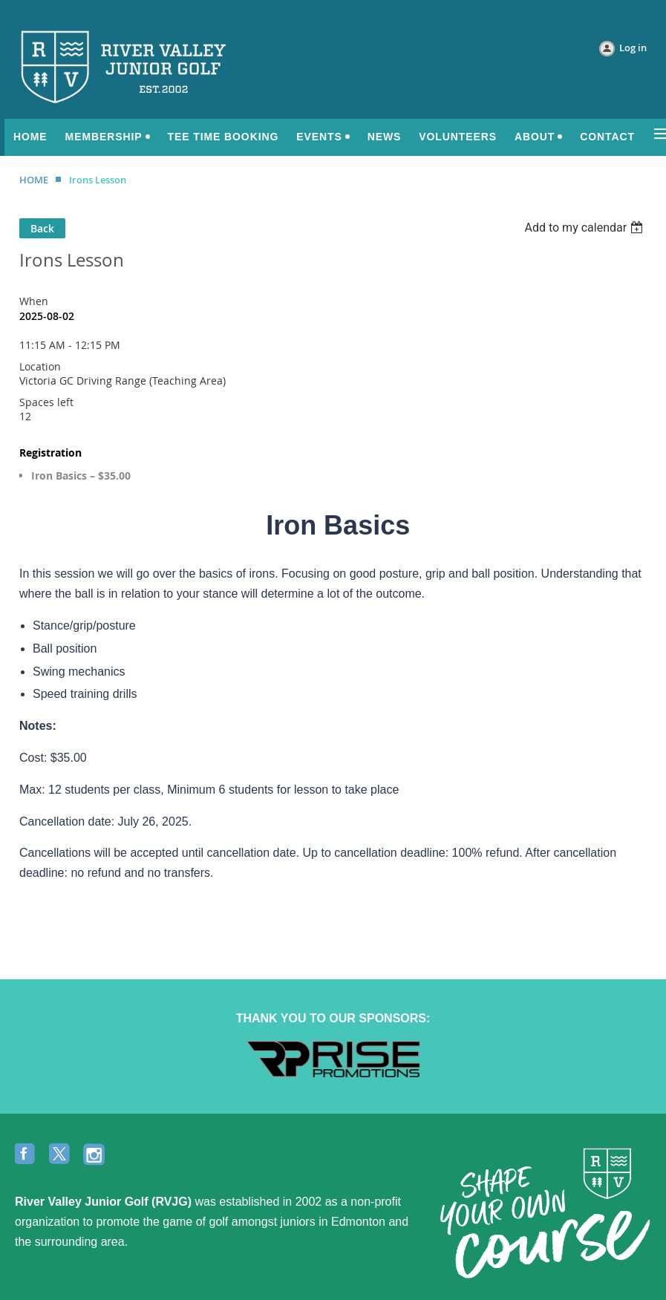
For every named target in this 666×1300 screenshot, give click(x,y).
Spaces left (46, 402)
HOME (33, 179)
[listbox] (585, 227)
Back (42, 228)
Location (40, 366)
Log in (633, 47)
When (33, 301)
